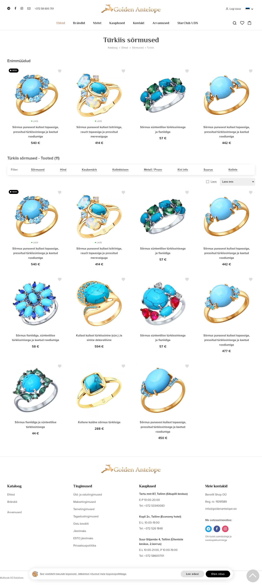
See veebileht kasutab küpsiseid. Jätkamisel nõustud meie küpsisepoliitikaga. (83, 574)
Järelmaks (79, 531)
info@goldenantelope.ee (221, 509)
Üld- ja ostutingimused (87, 494)
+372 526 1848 (153, 528)
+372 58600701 (154, 556)
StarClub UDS (187, 23)
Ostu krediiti (81, 524)
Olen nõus (218, 574)
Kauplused (117, 23)
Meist (97, 23)
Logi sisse (233, 8)
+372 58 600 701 (44, 8)
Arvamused (160, 23)
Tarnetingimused (83, 509)
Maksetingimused (84, 502)
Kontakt (138, 23)
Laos (214, 182)
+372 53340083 (154, 506)
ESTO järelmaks (83, 538)
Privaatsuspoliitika (84, 545)
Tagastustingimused (85, 516)
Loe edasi (192, 574)
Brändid (79, 23)
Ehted (60, 23)
